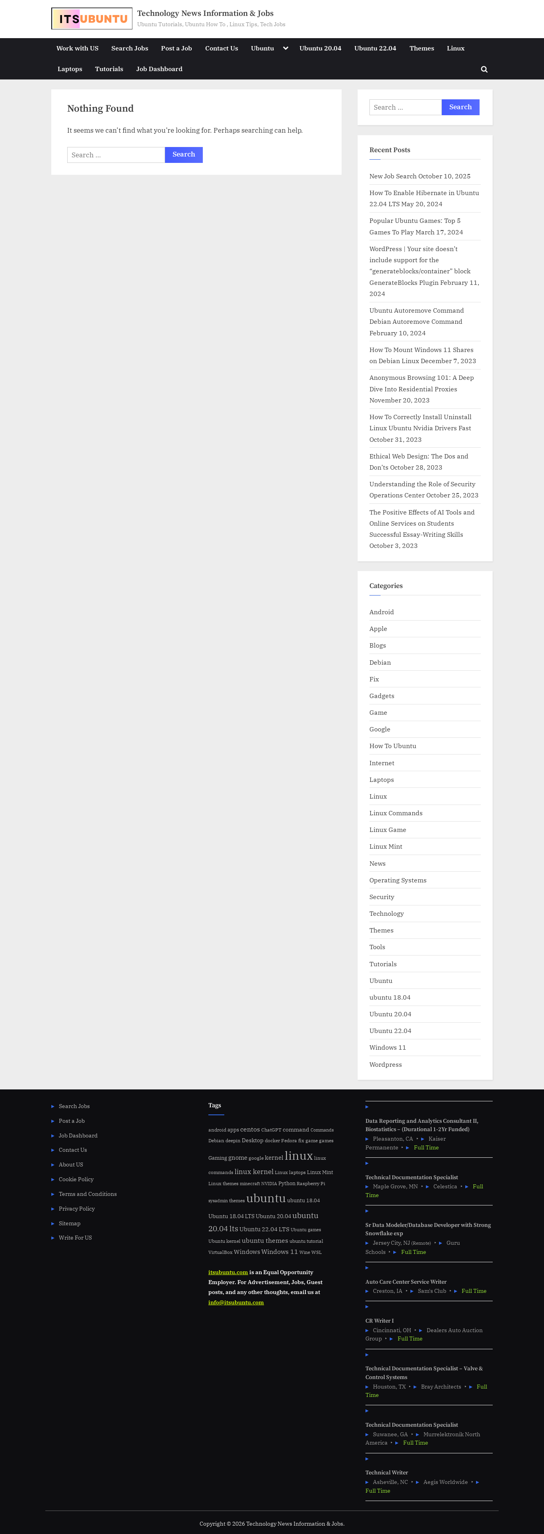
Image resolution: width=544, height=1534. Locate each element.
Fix (374, 679)
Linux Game (387, 829)
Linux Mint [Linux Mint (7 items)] (320, 1172)
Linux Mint (385, 846)
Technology (386, 913)
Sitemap (70, 1223)
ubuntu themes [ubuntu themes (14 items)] (265, 1240)
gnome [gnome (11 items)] (237, 1157)
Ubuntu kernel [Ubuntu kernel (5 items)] (224, 1241)
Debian (380, 662)
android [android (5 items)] (217, 1130)
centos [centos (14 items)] (250, 1129)
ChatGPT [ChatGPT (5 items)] (271, 1130)
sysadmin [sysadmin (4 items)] (218, 1200)
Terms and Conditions (88, 1193)
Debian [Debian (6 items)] (216, 1140)
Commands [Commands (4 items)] (322, 1130)
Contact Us (221, 48)
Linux (455, 48)
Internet (381, 762)
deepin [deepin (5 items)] (233, 1140)
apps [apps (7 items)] (233, 1129)
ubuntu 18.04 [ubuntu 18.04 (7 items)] (303, 1200)
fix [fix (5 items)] (301, 1140)
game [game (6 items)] (311, 1140)
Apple (378, 628)
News (377, 863)
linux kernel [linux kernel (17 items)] (254, 1171)
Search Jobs (129, 48)
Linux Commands (396, 813)
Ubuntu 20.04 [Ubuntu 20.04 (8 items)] (273, 1216)
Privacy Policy (77, 1208)
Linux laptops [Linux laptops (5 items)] (290, 1172)
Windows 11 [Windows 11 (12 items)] (279, 1251)
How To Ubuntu (392, 745)
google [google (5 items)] (256, 1158)
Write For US (75, 1237)
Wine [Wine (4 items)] (304, 1252)
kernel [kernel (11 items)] (274, 1157)
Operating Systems (398, 880)
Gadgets (381, 695)
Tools (377, 946)
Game (378, 712)
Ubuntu (262, 48)
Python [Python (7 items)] (286, 1183)
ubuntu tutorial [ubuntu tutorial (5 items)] (306, 1241)
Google (380, 729)
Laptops (70, 68)
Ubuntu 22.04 (375, 48)
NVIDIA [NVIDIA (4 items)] (269, 1183)
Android (381, 611)
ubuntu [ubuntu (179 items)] (266, 1197)
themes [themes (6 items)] (237, 1200)
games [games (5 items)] (326, 1140)
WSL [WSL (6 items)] (316, 1252)
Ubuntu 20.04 (320, 48)
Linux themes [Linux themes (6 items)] (223, 1183)
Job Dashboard (159, 68)
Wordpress (385, 1064)
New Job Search (393, 176)
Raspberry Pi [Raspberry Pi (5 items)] (311, 1183)
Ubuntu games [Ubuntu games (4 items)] (306, 1229)
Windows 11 (387, 1047)
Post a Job (176, 48)
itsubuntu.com (228, 1272)
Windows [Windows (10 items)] (247, 1251)
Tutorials (109, 68)
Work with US (77, 48)
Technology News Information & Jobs (205, 13)
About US (71, 1164)
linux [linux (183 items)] (299, 1155)
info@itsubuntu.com (236, 1302)
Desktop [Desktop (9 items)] (253, 1140)
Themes (422, 48)
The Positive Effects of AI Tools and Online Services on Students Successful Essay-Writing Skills (422, 523)
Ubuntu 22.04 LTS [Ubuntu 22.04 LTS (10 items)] (264, 1229)
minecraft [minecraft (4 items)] (250, 1183)
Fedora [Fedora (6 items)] (289, 1140)
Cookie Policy (76, 1179)
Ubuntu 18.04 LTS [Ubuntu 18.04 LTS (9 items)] (231, 1216)
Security (381, 896)
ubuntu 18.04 (390, 997)
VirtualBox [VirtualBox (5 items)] (220, 1252)
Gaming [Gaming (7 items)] (217, 1158)
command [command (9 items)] (296, 1129)
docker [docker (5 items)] (272, 1140)
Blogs (377, 645)
